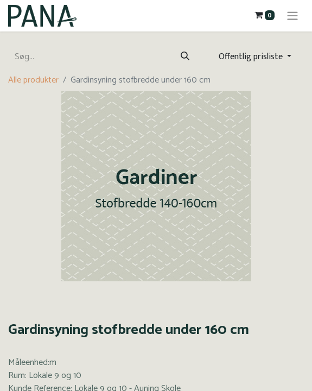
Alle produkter (33, 80)
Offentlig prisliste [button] (252, 56)
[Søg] (185, 57)
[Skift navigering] (292, 15)
